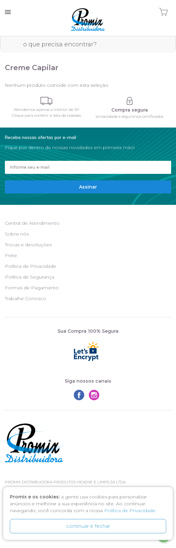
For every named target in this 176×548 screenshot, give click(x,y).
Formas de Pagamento (32, 288)
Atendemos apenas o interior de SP (46, 109)
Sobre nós (17, 234)
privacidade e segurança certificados (129, 116)
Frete (11, 255)
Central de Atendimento (32, 223)
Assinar (88, 187)
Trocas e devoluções (28, 245)
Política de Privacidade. (130, 510)
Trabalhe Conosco (25, 298)
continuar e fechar (88, 526)
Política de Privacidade (30, 266)
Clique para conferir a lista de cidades (46, 115)
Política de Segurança (29, 277)
